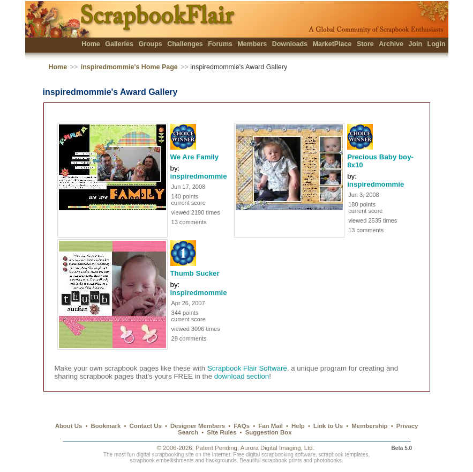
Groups (150, 44)
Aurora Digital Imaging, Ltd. (277, 448)
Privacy (407, 426)
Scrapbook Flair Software (247, 368)
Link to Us (328, 426)
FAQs (242, 426)
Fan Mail (270, 426)
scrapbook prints (282, 460)
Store (365, 44)
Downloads (290, 44)
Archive (391, 44)
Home (90, 44)
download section (241, 376)
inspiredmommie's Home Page (129, 67)
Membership (369, 426)
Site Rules (221, 432)
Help (298, 426)
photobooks (328, 460)
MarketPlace (332, 44)
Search (188, 432)
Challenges (185, 44)
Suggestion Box (268, 432)
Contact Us (146, 426)
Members (252, 44)
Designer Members (197, 426)
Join (415, 44)
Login (436, 44)
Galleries (119, 44)
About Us (68, 426)
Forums (220, 44)
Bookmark (106, 426)
